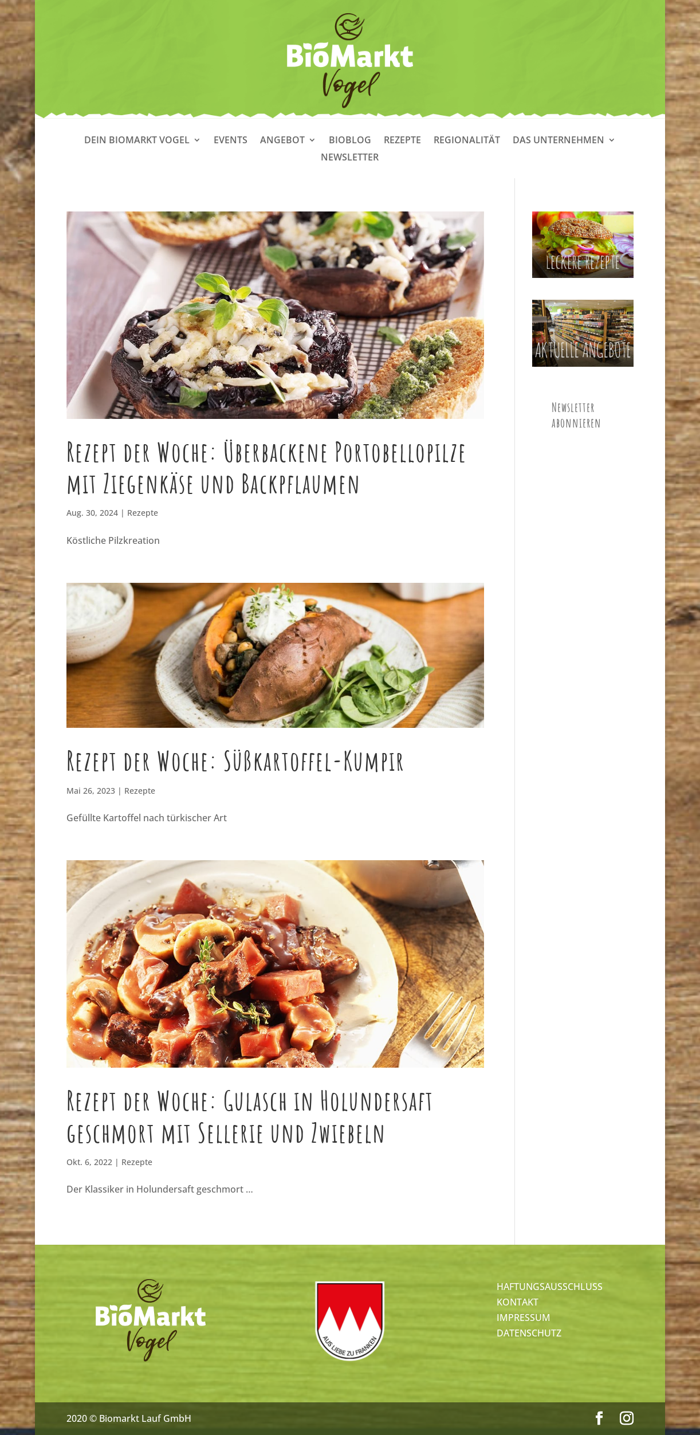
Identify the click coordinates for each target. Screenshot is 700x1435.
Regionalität (467, 141)
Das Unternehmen (558, 141)
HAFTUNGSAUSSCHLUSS (550, 1286)
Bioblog (350, 141)
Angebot (282, 141)
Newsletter (350, 158)
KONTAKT (517, 1302)
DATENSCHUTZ (529, 1333)
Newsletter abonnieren (576, 414)
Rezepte (402, 141)
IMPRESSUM (523, 1317)
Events (230, 141)
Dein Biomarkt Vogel (137, 141)
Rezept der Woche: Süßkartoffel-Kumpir (235, 760)
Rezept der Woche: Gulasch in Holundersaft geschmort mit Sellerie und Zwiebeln (250, 1116)
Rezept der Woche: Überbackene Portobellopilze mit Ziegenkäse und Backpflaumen (266, 467)
